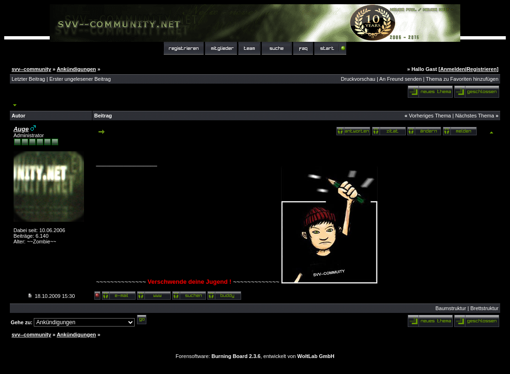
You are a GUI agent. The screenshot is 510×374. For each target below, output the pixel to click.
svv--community (31, 69)
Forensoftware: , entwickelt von (254, 356)
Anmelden (452, 69)
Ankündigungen (76, 69)
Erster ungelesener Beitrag (80, 79)
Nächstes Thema (474, 115)
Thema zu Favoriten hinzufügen (462, 79)
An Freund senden (400, 79)
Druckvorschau (358, 79)
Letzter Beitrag (29, 79)
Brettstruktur (484, 308)
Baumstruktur (450, 308)
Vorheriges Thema (430, 115)
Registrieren (481, 69)
